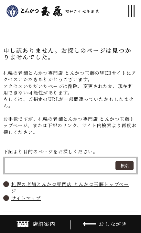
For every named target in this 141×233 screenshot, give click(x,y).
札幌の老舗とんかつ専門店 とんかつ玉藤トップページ (70, 187)
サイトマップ (26, 198)
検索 (124, 165)
